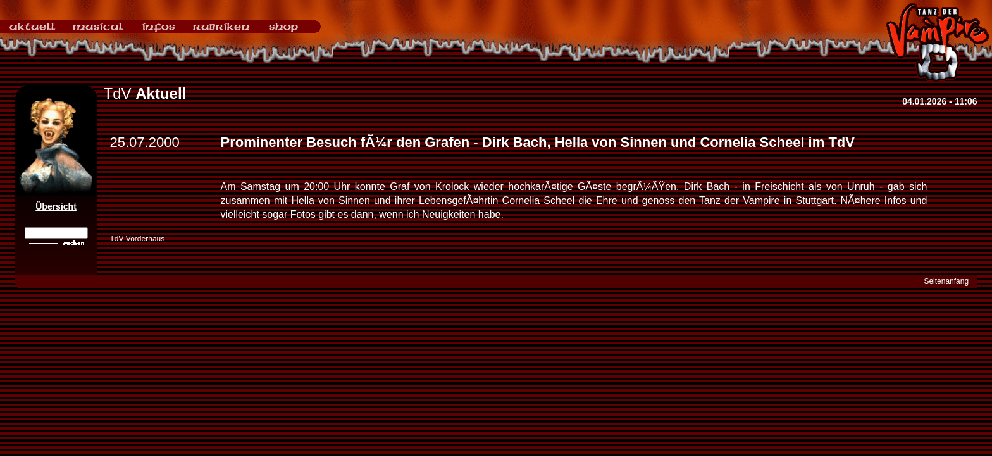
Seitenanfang (946, 281)
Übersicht (56, 206)
